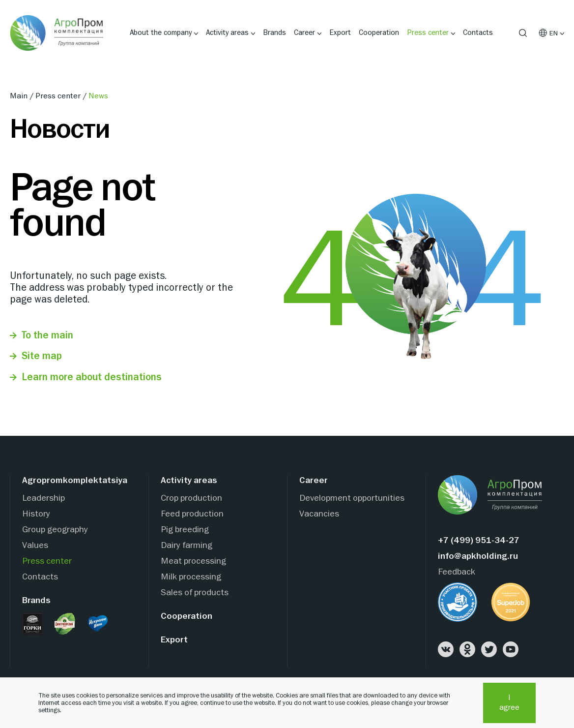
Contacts (478, 33)
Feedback (456, 572)
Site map (42, 356)
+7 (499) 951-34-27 (478, 541)
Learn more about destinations (92, 377)
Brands (274, 33)
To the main (47, 336)
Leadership (43, 498)
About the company (161, 33)
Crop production (191, 498)
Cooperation (379, 33)
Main (19, 96)
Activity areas (227, 33)
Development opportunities (351, 498)
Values (35, 545)
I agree (509, 703)
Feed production (192, 514)
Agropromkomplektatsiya (74, 481)
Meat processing (193, 561)
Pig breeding (185, 530)
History (36, 514)
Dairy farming (186, 545)
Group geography (55, 530)
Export (340, 33)
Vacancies (319, 514)
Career (304, 33)
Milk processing (191, 577)
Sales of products (195, 593)
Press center (428, 33)
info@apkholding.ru (478, 556)
